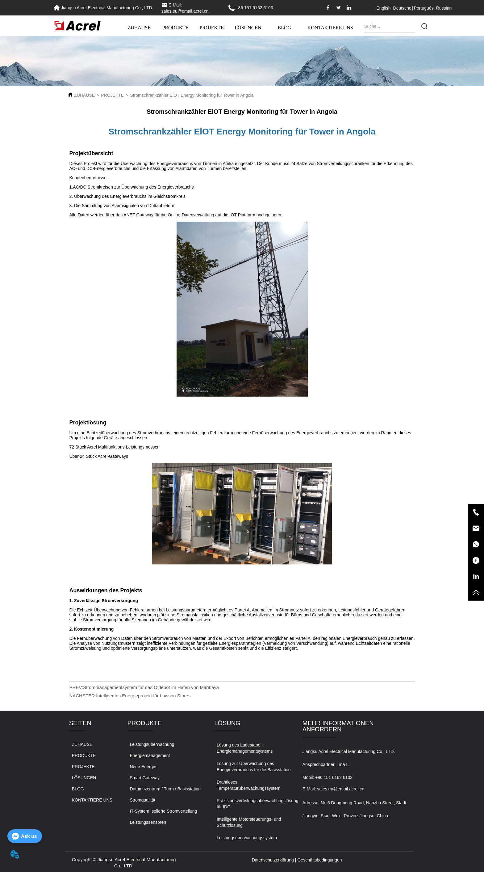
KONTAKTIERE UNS (330, 27)
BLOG (284, 27)
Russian (444, 8)
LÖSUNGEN (248, 27)
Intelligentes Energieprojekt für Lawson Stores (143, 695)
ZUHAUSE (139, 27)
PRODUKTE (175, 27)
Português (424, 8)
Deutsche (402, 8)
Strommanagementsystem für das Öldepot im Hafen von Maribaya (151, 687)
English (384, 8)
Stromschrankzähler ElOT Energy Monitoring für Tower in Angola (191, 95)
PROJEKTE (211, 27)
